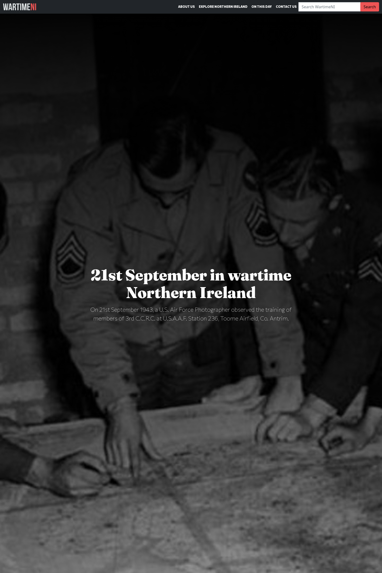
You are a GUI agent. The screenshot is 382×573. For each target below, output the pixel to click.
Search (369, 6)
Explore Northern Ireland (223, 7)
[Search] (329, 6)
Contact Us (286, 7)
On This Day (261, 7)
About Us (186, 7)
